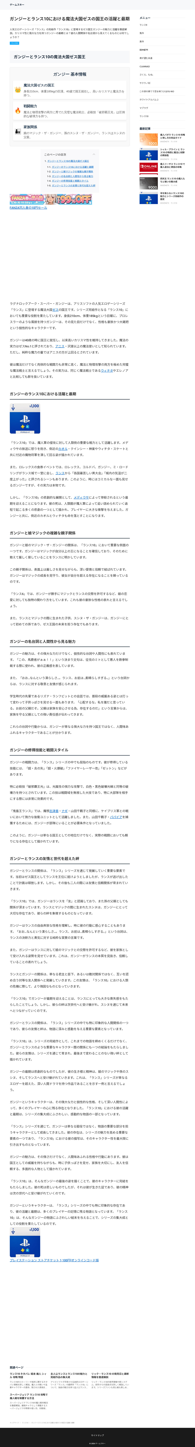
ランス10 (14, 43)
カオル (62, 449)
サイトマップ (97, 1435)
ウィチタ (107, 370)
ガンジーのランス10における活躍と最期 (73, 167)
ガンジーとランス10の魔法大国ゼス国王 (68, 161)
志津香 (53, 811)
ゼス (55, 310)
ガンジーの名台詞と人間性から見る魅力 (72, 176)
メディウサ (81, 497)
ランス (60, 473)
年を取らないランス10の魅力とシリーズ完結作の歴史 (172, 196)
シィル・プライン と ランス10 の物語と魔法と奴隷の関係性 (172, 152)
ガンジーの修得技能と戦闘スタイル (70, 181)
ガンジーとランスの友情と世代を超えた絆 (73, 185)
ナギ (65, 811)
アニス (59, 346)
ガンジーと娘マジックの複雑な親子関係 (72, 171)
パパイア (116, 817)
